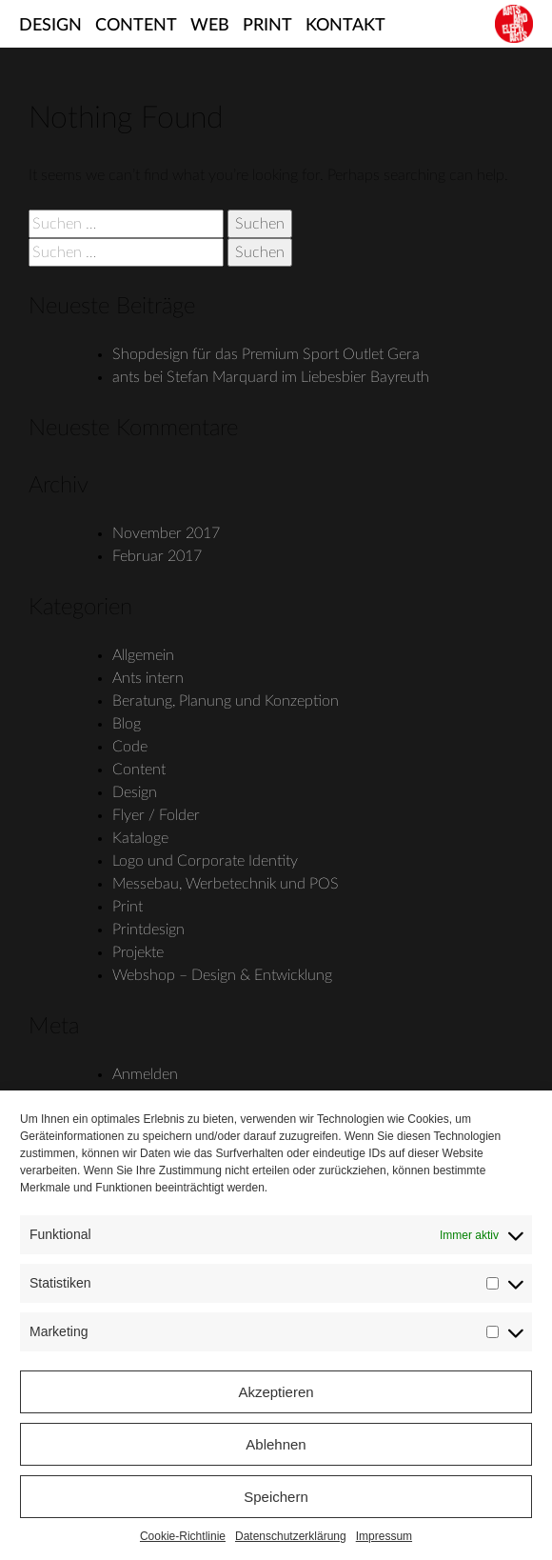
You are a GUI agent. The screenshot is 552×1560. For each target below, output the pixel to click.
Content (136, 25)
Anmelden (145, 1074)
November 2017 (166, 533)
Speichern (276, 1497)
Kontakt (345, 25)
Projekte (138, 952)
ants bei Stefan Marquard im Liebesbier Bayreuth (270, 377)
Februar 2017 (157, 556)
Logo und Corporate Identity (205, 861)
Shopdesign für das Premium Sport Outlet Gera (266, 354)
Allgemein (143, 655)
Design (50, 25)
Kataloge (140, 838)
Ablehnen (276, 1444)
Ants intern (148, 678)
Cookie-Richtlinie (183, 1536)
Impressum (384, 1536)
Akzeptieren (275, 1392)
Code (130, 746)
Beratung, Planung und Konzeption (225, 701)
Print (267, 25)
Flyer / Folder (156, 815)
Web (209, 25)
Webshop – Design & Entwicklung (222, 975)
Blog (126, 723)
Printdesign (148, 929)
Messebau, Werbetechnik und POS (225, 883)
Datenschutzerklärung (290, 1536)
